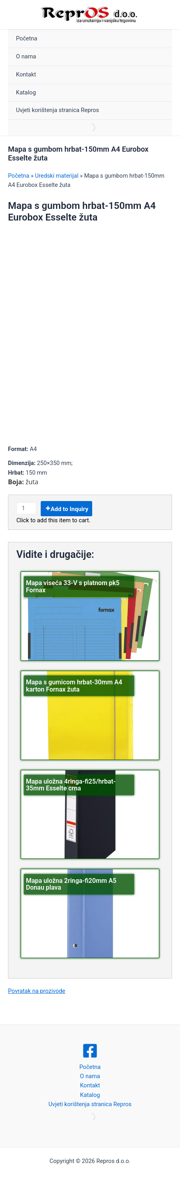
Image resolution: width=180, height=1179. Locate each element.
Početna (27, 38)
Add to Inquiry (70, 509)
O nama (26, 56)
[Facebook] (90, 1051)
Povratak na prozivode (36, 991)
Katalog (26, 92)
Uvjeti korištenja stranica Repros (57, 110)
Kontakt (26, 74)
